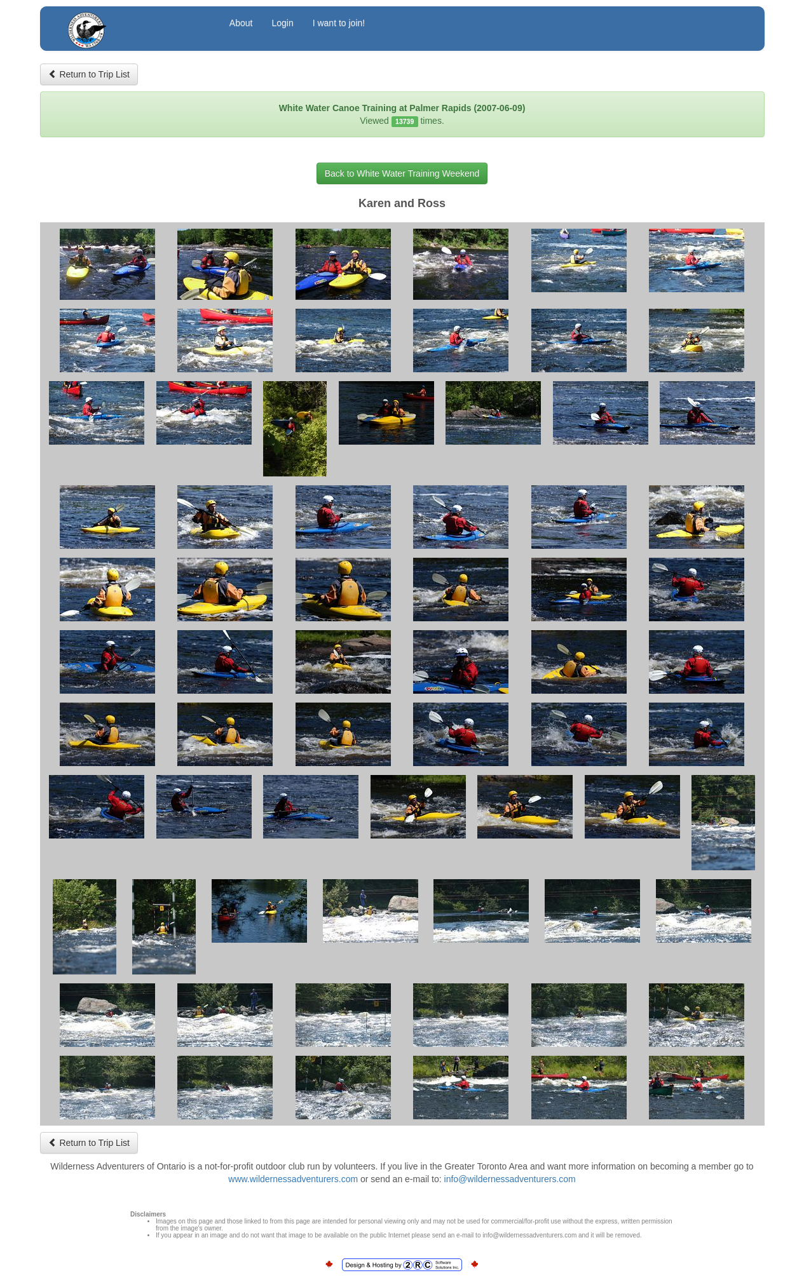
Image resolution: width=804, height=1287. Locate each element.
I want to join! (339, 23)
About (241, 23)
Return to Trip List (89, 74)
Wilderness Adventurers (136, 24)
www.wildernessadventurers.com (293, 1179)
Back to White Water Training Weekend (402, 173)
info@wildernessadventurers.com (510, 1179)
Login (282, 23)
